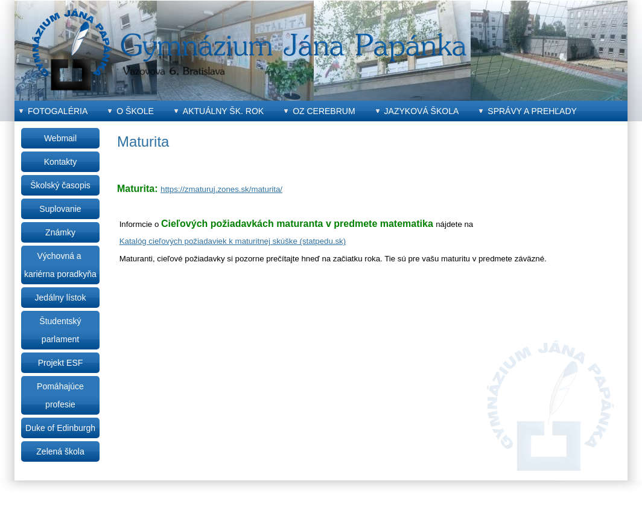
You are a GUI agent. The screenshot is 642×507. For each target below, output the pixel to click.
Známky (60, 232)
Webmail (60, 138)
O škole (134, 111)
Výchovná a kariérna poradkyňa (60, 265)
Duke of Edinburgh (60, 428)
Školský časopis (60, 185)
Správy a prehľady (532, 111)
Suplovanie (60, 209)
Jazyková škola (421, 111)
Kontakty (60, 162)
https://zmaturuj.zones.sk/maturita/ (221, 189)
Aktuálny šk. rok (223, 111)
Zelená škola (60, 451)
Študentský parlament (60, 330)
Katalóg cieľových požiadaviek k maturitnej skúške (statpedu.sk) (232, 241)
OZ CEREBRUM (324, 111)
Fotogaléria (57, 111)
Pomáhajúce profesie (60, 395)
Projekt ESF (60, 363)
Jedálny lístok (60, 297)
